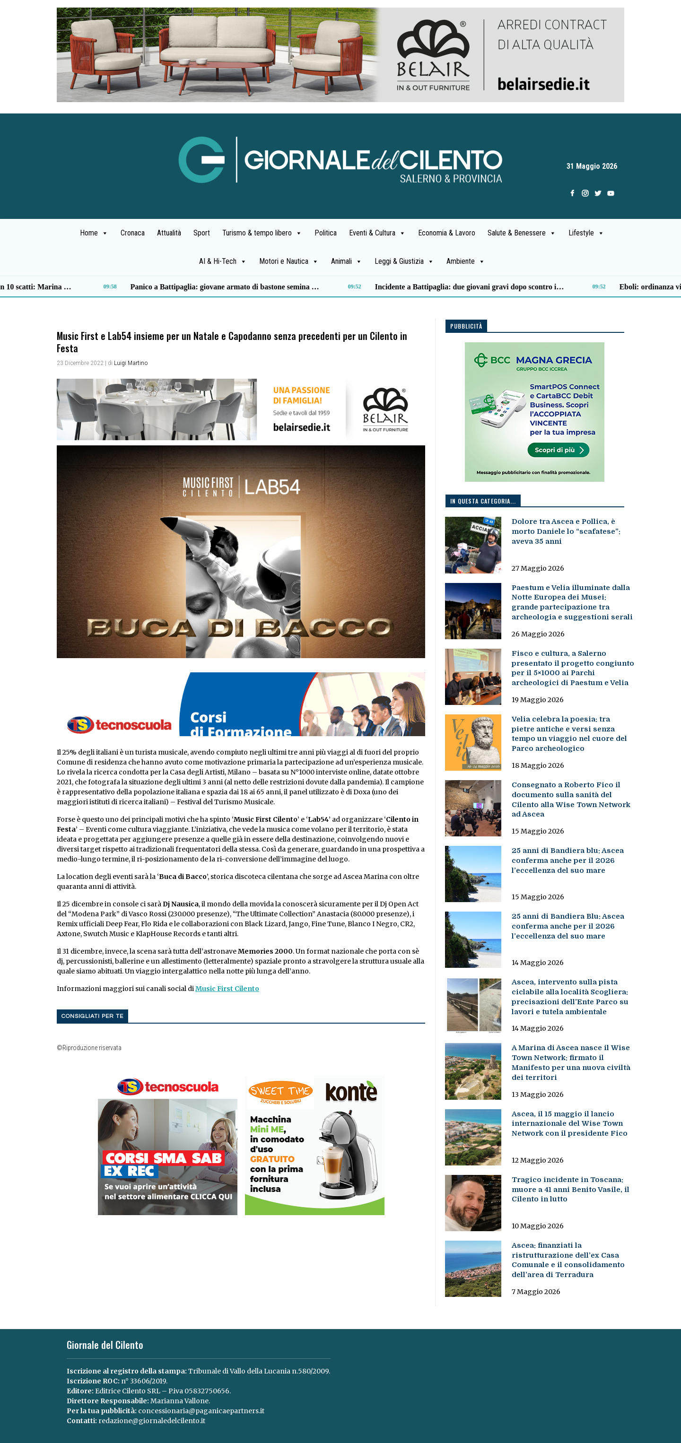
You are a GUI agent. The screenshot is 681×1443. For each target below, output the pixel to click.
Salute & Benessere (522, 233)
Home (94, 233)
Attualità (169, 232)
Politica (325, 232)
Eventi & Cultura (377, 233)
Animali (346, 261)
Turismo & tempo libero (262, 233)
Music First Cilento (227, 988)
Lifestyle (586, 233)
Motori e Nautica (289, 261)
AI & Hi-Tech (223, 261)
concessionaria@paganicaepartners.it (201, 1411)
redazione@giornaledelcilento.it (151, 1421)
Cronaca (133, 232)
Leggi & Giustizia (404, 261)
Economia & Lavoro (446, 232)
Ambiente (465, 261)
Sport (201, 232)
